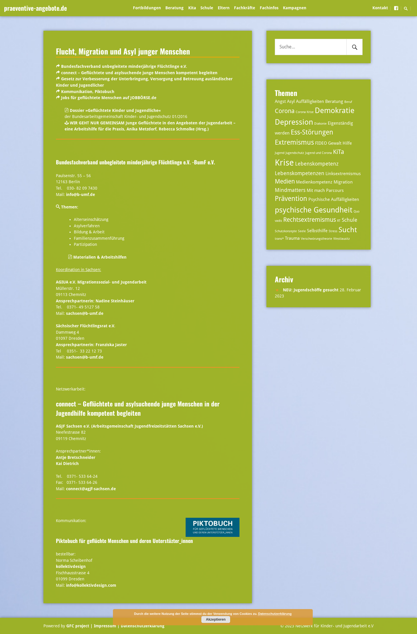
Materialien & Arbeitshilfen (97, 257)
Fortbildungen (147, 8)
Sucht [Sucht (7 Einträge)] (348, 230)
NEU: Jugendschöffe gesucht (311, 290)
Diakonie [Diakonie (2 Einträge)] (320, 124)
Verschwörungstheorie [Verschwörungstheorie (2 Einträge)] (316, 239)
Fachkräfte (244, 8)
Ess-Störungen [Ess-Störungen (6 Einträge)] (312, 132)
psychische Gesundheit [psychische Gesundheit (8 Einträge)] (313, 209)
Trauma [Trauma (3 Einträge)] (292, 238)
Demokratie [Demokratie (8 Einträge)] (334, 110)
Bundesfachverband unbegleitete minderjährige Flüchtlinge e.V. (124, 66)
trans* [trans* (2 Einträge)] (279, 239)
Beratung (174, 8)
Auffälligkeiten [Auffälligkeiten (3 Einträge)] (310, 101)
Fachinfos (269, 8)
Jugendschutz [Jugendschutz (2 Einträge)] (295, 153)
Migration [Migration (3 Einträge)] (343, 182)
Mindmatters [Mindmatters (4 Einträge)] (290, 190)
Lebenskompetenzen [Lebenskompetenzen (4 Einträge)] (299, 173)
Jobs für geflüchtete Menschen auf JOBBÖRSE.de (108, 97)
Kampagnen (294, 8)
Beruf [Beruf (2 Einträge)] (348, 102)
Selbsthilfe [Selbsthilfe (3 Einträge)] (317, 230)
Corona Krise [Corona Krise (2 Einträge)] (305, 112)
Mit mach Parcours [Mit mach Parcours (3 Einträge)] (325, 190)
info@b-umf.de (80, 194)
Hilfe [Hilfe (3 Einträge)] (347, 143)
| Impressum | (105, 626)
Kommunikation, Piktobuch (87, 91)
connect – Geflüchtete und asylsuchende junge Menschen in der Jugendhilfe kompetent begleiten (138, 408)
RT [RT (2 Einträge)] (339, 221)
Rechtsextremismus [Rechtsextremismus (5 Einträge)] (309, 219)
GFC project (77, 626)
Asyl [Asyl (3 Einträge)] (291, 101)
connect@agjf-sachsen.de (91, 488)
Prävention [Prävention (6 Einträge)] (291, 199)
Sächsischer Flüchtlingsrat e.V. (85, 326)
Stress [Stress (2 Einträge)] (333, 231)
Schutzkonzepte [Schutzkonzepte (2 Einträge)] (286, 231)
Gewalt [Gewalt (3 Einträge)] (334, 143)
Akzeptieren (216, 619)
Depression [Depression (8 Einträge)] (294, 121)
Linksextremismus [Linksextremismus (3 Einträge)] (343, 173)
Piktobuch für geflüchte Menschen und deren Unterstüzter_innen (124, 540)
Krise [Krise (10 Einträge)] (284, 163)
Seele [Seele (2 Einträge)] (302, 231)
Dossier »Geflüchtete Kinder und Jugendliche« (113, 110)
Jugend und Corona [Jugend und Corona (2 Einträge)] (318, 153)
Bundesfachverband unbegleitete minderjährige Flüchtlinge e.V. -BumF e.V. (135, 162)
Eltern (224, 8)
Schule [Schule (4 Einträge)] (349, 220)
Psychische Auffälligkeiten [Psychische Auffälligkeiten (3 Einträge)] (333, 199)
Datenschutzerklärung (142, 626)
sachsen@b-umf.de (84, 313)
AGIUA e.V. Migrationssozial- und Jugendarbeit (101, 282)
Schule (206, 8)
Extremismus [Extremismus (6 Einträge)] (294, 142)
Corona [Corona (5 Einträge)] (285, 111)
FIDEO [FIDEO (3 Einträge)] (321, 143)
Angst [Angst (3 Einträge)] (280, 101)
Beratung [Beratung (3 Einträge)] (334, 101)
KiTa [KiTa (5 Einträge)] (338, 151)
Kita (192, 8)
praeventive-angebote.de (35, 7)
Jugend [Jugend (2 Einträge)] (279, 153)
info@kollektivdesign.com (91, 585)
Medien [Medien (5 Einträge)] (285, 181)
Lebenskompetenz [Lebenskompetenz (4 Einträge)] (317, 164)
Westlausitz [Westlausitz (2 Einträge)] (341, 239)
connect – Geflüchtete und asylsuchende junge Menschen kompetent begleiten (139, 72)
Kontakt (380, 8)
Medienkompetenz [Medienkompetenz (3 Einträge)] (314, 182)
